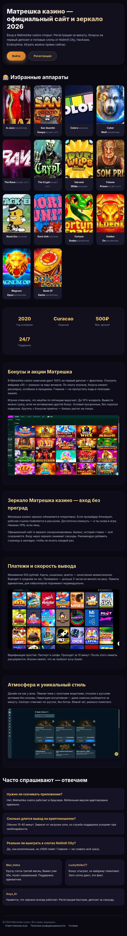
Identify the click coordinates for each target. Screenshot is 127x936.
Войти (16, 56)
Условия (73, 925)
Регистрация (42, 56)
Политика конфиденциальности (48, 925)
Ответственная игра (16, 925)
